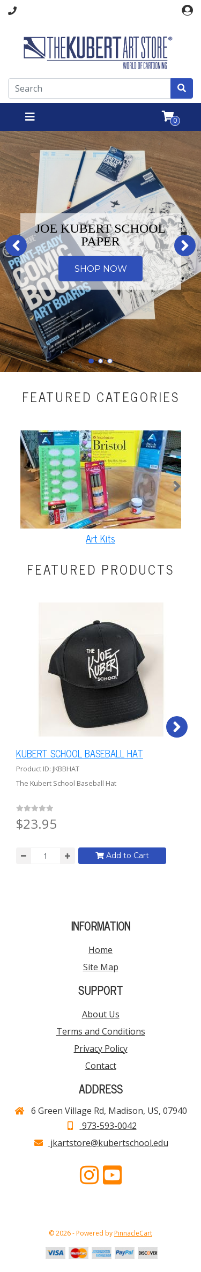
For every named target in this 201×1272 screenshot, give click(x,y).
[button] (16, 245)
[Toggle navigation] (30, 117)
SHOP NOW (101, 268)
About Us (101, 1014)
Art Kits (100, 538)
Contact (100, 1066)
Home (100, 950)
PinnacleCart (133, 1233)
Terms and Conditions (100, 1031)
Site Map (100, 967)
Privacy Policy (101, 1048)
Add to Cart (122, 855)
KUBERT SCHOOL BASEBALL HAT (79, 753)
